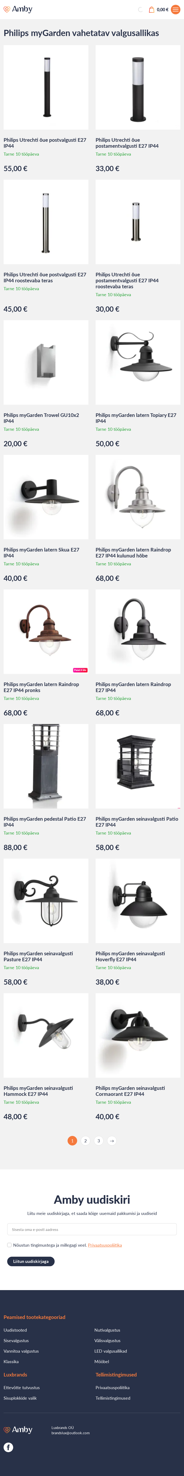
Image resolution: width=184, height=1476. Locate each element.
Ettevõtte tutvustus (22, 1387)
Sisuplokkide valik (20, 1398)
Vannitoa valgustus (21, 1351)
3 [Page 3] (99, 1140)
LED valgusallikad (110, 1351)
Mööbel (101, 1361)
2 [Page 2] (85, 1140)
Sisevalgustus (16, 1340)
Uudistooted (15, 1330)
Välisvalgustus (107, 1340)
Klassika (11, 1361)
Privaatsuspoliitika (105, 1245)
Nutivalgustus (107, 1330)
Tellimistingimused (113, 1398)
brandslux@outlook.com (71, 1433)
